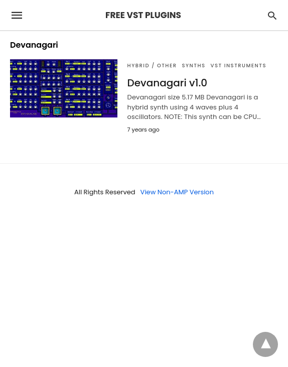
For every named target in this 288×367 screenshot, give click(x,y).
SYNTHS (193, 65)
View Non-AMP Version (177, 192)
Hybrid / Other (152, 65)
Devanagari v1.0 (167, 83)
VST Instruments (238, 65)
